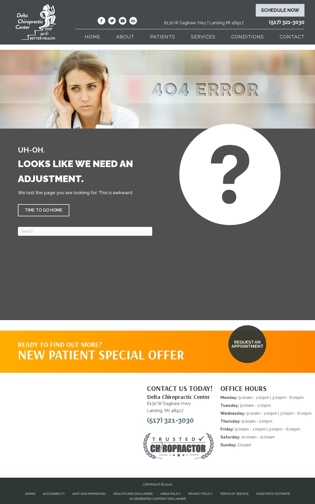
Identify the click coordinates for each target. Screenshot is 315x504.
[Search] (85, 231)
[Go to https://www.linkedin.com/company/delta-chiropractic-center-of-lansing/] (133, 21)
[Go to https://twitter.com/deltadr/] (112, 21)
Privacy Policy (200, 494)
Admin (30, 494)
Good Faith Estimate (273, 494)
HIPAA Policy (170, 494)
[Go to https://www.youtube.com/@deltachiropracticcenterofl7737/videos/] (122, 21)
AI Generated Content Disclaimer (158, 499)
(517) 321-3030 (286, 22)
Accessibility (54, 494)
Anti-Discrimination (89, 494)
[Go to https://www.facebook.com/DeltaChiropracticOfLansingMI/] (101, 21)
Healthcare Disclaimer (133, 494)
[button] (43, 210)
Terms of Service (234, 494)
